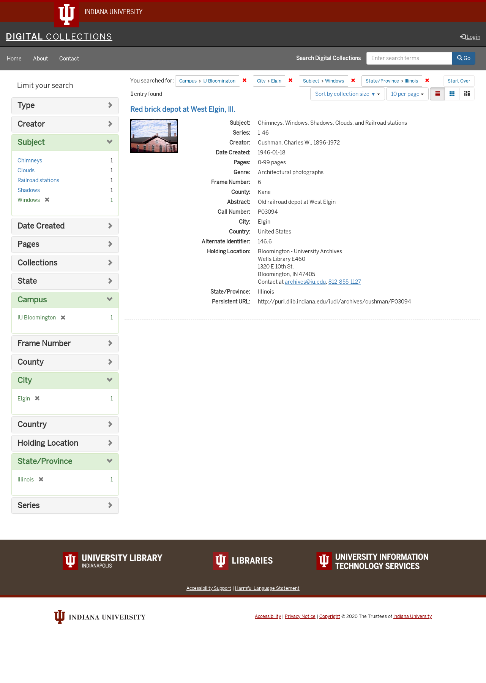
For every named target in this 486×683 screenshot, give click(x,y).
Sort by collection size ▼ (347, 94)
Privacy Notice (300, 616)
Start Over (459, 81)
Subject (31, 142)
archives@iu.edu (305, 281)
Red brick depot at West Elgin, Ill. (182, 109)
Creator (31, 124)
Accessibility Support (208, 588)
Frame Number (44, 343)
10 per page (407, 94)
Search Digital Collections (328, 58)
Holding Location (47, 443)
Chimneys (29, 160)
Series (28, 505)
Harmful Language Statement (267, 588)
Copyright (329, 616)
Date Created (41, 226)
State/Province (44, 461)
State (27, 281)
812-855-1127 (344, 281)
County (30, 362)
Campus (32, 300)
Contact (69, 58)
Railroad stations (38, 180)
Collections (37, 263)
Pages (28, 244)
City (24, 380)
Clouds (26, 170)
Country (32, 424)
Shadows (28, 190)
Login (470, 36)
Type (26, 105)
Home (14, 58)
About (40, 58)
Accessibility (268, 616)
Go (463, 58)
